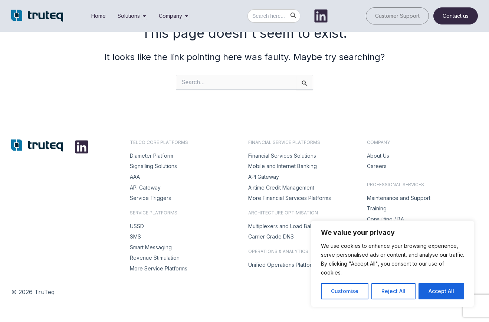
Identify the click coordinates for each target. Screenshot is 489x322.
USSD (137, 226)
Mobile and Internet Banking (282, 166)
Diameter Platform (151, 155)
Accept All (441, 291)
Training (377, 208)
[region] (392, 263)
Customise (344, 291)
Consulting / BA (385, 219)
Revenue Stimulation (155, 257)
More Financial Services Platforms (289, 198)
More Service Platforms (158, 268)
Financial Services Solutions (282, 155)
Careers (377, 166)
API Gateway (145, 187)
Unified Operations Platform (282, 265)
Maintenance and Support (398, 198)
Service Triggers (150, 198)
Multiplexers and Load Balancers (288, 226)
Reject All (393, 291)
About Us (378, 155)
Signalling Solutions (153, 166)
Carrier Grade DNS (271, 236)
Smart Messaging (151, 247)
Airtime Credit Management (281, 187)
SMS (135, 236)
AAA (135, 177)
